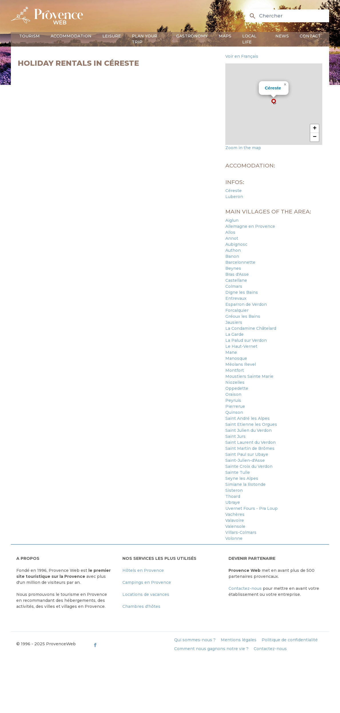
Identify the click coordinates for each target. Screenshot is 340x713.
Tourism (29, 36)
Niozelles (234, 382)
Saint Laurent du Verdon (250, 442)
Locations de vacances (145, 594)
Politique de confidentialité (290, 639)
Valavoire (234, 520)
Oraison (233, 394)
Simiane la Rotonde (245, 484)
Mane (231, 352)
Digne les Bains (241, 292)
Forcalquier (236, 310)
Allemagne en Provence (250, 226)
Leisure (111, 36)
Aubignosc (236, 244)
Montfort (234, 370)
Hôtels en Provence (143, 570)
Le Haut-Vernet (241, 346)
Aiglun (231, 220)
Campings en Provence (146, 582)
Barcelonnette (240, 262)
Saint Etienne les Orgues (251, 424)
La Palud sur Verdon (246, 340)
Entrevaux (235, 298)
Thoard (232, 496)
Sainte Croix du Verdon (249, 466)
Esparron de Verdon (246, 304)
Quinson (234, 412)
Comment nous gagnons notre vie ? (211, 648)
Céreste (273, 87)
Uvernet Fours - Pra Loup (251, 508)
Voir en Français (241, 56)
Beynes (233, 268)
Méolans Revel (240, 364)
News (282, 36)
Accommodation (71, 36)
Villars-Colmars (241, 532)
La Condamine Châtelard (250, 328)
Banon (232, 256)
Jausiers (233, 322)
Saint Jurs (235, 436)
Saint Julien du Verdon (248, 430)
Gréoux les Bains (242, 316)
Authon (233, 250)
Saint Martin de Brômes (250, 448)
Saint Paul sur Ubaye (246, 454)
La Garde (234, 334)
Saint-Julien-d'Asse (245, 460)
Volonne (233, 538)
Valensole (235, 526)
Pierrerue (235, 406)
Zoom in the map (243, 147)
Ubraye (232, 502)
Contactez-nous (245, 588)
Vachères (234, 514)
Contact (310, 36)
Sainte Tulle (237, 472)
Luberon (234, 196)
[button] (274, 101)
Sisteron (234, 490)
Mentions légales (239, 639)
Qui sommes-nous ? (195, 639)
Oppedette (236, 388)
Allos (230, 232)
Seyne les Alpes (241, 478)
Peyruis (233, 400)
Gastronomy (192, 36)
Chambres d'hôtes (141, 606)
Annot (231, 238)
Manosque (236, 358)
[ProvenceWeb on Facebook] (131, 645)
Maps (225, 36)
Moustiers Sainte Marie (249, 376)
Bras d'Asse (237, 274)
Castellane (236, 280)
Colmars (233, 286)
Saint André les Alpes (247, 418)
